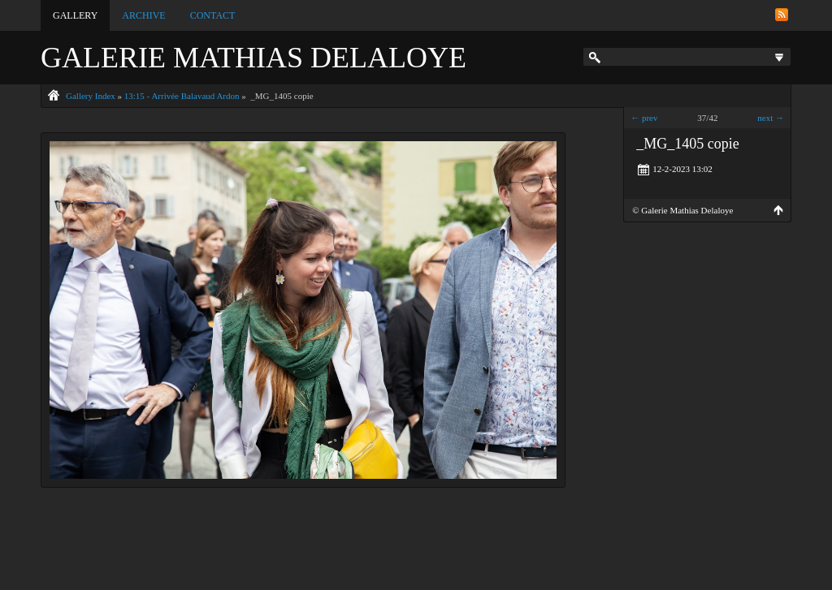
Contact (213, 15)
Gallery (75, 15)
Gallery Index (90, 96)
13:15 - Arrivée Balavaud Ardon (182, 96)
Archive (143, 15)
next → (770, 118)
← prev (643, 118)
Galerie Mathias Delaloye (253, 57)
